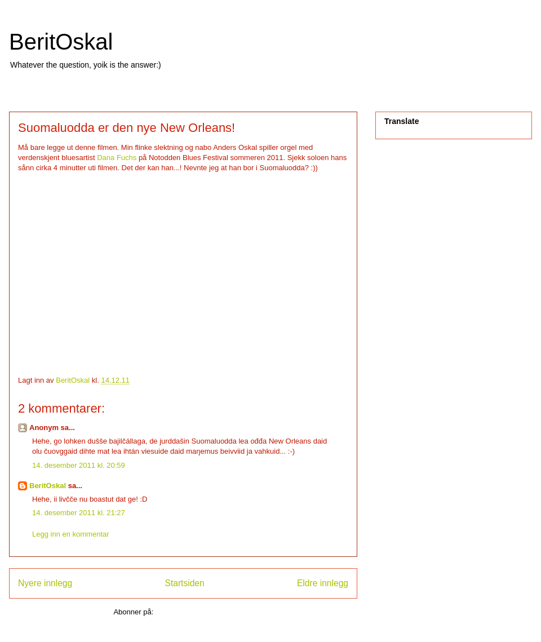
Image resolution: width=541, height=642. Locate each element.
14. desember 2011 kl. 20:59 (78, 465)
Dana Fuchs (116, 157)
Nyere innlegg (45, 583)
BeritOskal (61, 41)
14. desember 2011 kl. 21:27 (78, 512)
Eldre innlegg (322, 583)
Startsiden (184, 583)
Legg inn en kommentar (70, 534)
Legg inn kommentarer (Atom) (204, 612)
